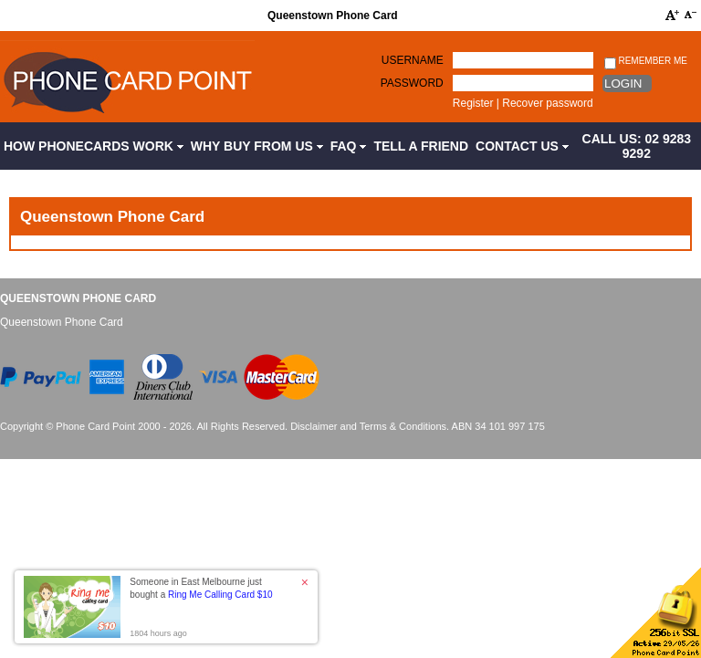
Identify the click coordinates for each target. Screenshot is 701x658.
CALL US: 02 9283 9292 (637, 146)
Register (473, 103)
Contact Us (522, 146)
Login (623, 83)
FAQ (348, 146)
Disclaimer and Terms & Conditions (368, 426)
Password (412, 83)
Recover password (547, 103)
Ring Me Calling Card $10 (220, 595)
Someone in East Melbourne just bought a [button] (201, 588)
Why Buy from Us (257, 146)
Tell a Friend (420, 146)
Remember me (645, 62)
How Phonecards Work (93, 146)
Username (413, 60)
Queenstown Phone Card (78, 298)
